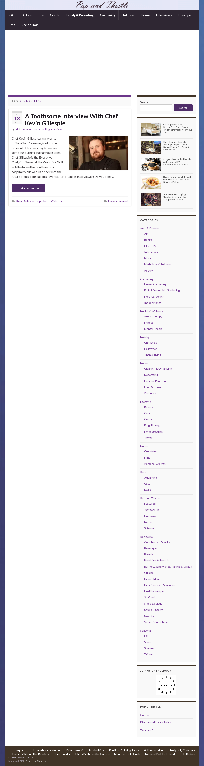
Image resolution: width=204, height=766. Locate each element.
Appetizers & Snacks (157, 542)
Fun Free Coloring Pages (124, 750)
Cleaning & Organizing (158, 368)
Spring (148, 642)
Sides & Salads (153, 603)
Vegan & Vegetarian (156, 622)
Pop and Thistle (150, 498)
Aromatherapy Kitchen (47, 750)
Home (145, 15)
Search (145, 102)
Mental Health (153, 328)
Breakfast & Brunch (156, 560)
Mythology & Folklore (157, 264)
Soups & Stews (153, 609)
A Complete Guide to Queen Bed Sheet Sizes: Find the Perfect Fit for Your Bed (177, 128)
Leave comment (118, 201)
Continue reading (28, 188)
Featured (27, 129)
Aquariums (151, 477)
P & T (12, 15)
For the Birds (97, 750)
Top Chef (42, 201)
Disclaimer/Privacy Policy (155, 722)
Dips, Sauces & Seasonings (161, 585)
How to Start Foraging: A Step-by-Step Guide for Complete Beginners (175, 197)
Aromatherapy (153, 316)
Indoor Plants (152, 302)
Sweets (149, 615)
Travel (148, 437)
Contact (145, 714)
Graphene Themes (36, 761)
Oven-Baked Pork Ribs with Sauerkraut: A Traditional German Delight (177, 179)
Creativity (150, 451)
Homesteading (153, 431)
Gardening (107, 15)
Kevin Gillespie (25, 201)
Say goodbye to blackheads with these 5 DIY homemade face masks (177, 162)
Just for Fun (151, 509)
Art (146, 233)
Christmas (150, 342)
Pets (11, 25)
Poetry (148, 270)
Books (148, 239)
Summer (149, 648)
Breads (148, 554)
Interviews (164, 15)
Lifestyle (184, 15)
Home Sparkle (62, 754)
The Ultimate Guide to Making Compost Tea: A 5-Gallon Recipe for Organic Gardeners (176, 145)
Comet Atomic (75, 750)
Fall (146, 635)
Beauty (148, 407)
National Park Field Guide (160, 754)
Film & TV (150, 246)
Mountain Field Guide (127, 754)
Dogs (147, 489)
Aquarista (22, 750)
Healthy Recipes (154, 591)
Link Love (150, 515)
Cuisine (149, 572)
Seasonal (145, 630)
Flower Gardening (155, 284)
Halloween (150, 348)
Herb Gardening (154, 296)
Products (150, 393)
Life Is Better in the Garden (92, 754)
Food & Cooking (41, 129)
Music (148, 258)
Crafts (55, 15)
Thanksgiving (152, 354)
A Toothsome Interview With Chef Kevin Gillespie (71, 119)
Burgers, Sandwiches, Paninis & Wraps (168, 566)
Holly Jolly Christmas (183, 750)
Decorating (151, 374)
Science (149, 528)
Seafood (149, 597)
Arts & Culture (33, 15)
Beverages (151, 548)
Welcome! (146, 730)
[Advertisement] (102, 65)
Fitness (148, 322)
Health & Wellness (151, 311)
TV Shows (55, 201)
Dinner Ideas (152, 579)
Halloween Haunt (155, 750)
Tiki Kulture (188, 754)
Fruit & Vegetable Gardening (162, 290)
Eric (17, 129)
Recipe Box (29, 25)
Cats (147, 483)
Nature (148, 522)
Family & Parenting (80, 15)
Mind (147, 457)
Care (147, 413)
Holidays (128, 15)
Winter (148, 654)
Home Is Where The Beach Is (30, 754)
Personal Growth (155, 463)
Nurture (145, 446)
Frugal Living (152, 425)
